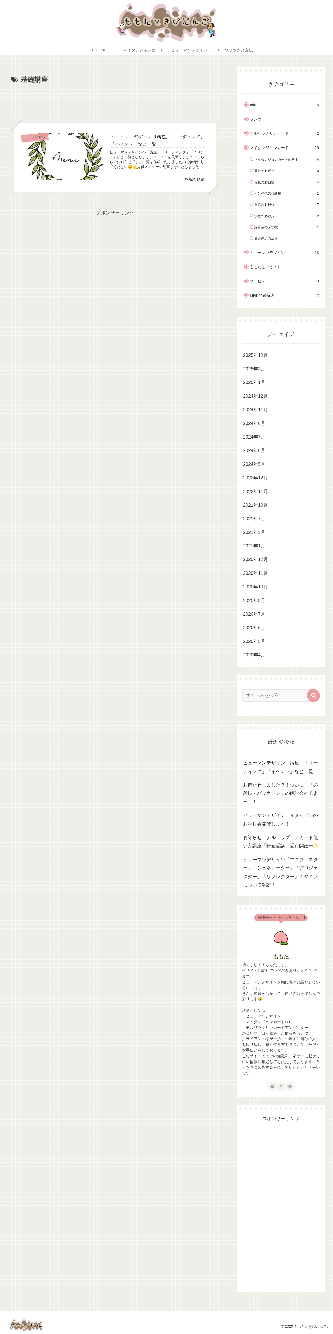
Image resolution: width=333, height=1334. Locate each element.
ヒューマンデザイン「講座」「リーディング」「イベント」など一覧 (280, 767)
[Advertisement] (115, 100)
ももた (281, 956)
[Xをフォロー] (281, 1086)
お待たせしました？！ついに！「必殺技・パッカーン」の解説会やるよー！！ (280, 793)
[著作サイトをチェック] (272, 1086)
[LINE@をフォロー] (289, 1086)
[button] (313, 695)
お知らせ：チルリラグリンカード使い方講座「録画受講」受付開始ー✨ (281, 841)
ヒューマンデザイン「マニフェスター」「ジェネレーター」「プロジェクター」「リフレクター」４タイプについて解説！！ (280, 872)
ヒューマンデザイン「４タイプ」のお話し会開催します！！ (280, 819)
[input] (278, 695)
